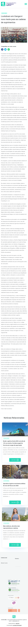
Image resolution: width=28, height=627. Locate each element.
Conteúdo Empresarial (17, 625)
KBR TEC (17, 623)
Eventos (17, 562)
